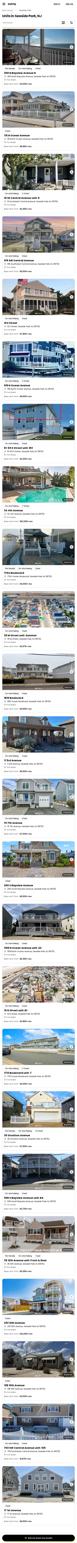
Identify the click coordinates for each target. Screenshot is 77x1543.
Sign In (57, 3)
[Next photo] (66, 47)
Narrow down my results (38, 1538)
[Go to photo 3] (39, 63)
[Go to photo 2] (37, 63)
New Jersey (7, 10)
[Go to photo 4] (41, 63)
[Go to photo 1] (36, 63)
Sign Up (69, 3)
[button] (38, 58)
